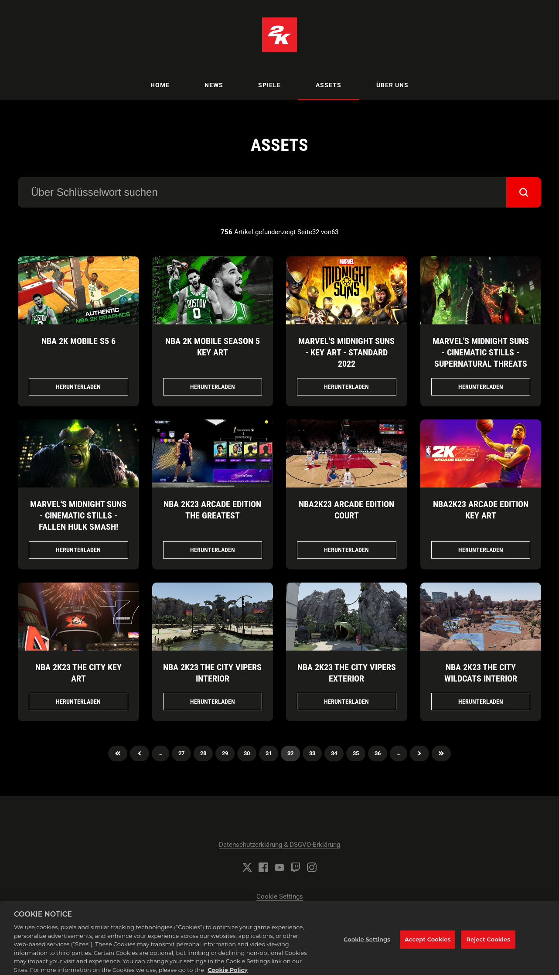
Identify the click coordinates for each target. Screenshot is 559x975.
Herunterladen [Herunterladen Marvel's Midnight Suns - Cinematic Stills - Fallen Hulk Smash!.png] (78, 549)
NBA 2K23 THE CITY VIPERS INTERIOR (212, 673)
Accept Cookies (427, 943)
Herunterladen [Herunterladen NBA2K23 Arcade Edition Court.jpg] (346, 549)
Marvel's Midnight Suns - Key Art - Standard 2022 (346, 352)
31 (269, 753)
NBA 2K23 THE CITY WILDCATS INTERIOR (480, 673)
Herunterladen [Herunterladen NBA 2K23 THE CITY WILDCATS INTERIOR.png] (480, 701)
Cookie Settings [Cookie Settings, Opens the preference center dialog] (367, 943)
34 (334, 753)
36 (378, 753)
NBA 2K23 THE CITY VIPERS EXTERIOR (346, 673)
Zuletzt (441, 753)
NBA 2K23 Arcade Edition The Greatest (212, 510)
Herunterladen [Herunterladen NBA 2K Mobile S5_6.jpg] (78, 386)
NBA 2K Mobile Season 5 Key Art (212, 347)
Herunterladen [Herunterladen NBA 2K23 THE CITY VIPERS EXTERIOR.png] (346, 701)
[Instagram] (312, 867)
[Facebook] (263, 867)
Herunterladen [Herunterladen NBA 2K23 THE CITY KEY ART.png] (78, 701)
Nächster (419, 753)
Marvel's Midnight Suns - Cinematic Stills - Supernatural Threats (481, 352)
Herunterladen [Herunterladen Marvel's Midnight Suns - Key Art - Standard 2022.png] (346, 386)
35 (356, 753)
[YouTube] (279, 867)
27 (181, 753)
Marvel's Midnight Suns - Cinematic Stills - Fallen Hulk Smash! (78, 515)
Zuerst (117, 753)
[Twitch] (295, 867)
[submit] (523, 192)
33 (312, 753)
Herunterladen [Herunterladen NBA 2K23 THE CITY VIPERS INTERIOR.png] (212, 701)
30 (247, 753)
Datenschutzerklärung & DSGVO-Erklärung (279, 845)
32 (290, 753)
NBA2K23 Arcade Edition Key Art (480, 510)
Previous (139, 753)
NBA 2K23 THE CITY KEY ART (78, 673)
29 (225, 753)
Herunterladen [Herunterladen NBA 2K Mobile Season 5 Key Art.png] (212, 386)
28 (203, 753)
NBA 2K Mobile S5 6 (78, 341)
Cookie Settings (279, 896)
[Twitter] (247, 867)
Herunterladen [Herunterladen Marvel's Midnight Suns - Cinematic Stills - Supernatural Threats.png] (480, 386)
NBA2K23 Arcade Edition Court (346, 510)
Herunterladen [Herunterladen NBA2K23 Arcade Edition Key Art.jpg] (480, 549)
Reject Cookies (488, 943)
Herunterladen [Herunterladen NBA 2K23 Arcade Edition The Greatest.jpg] (212, 549)
